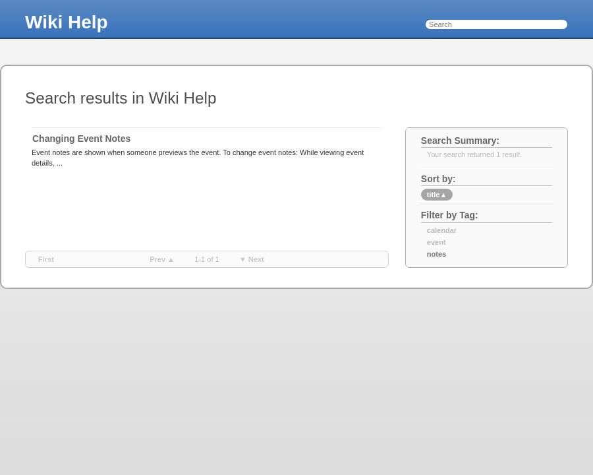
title (437, 195)
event (436, 242)
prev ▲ (162, 259)
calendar (442, 230)
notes (436, 254)
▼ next (251, 259)
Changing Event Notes (81, 138)
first (46, 259)
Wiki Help (66, 22)
